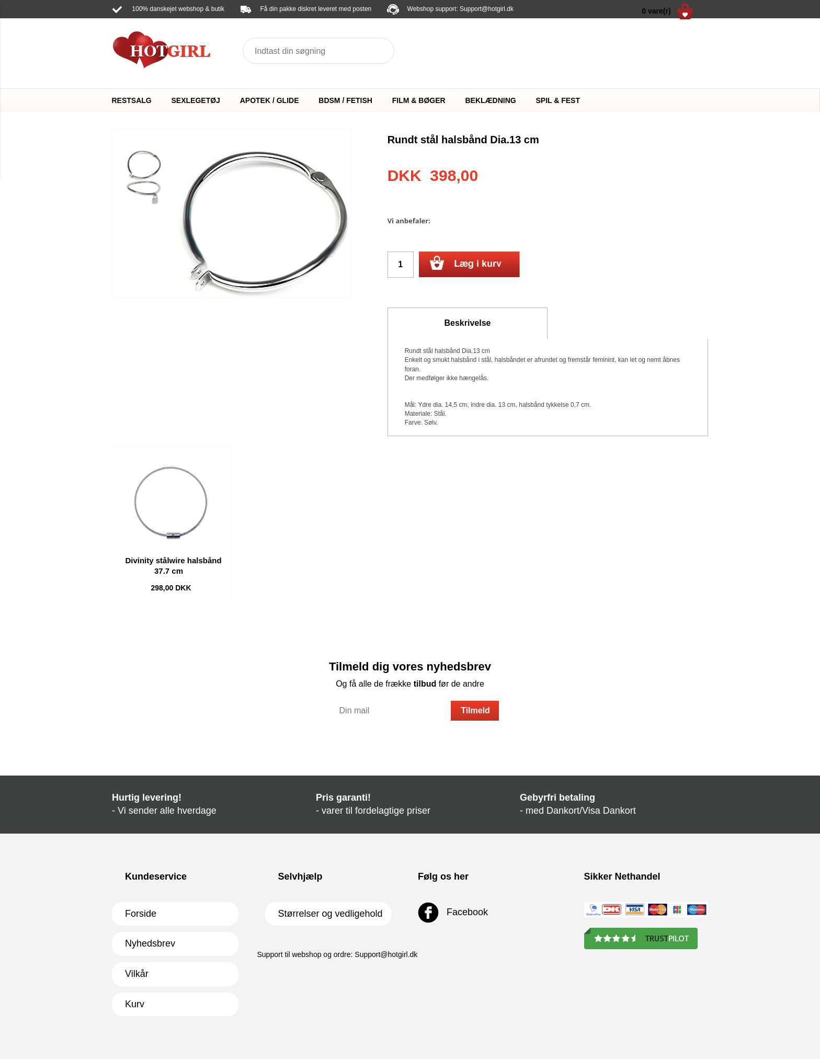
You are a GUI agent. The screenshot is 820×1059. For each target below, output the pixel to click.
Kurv (134, 1004)
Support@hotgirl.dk (487, 9)
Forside (140, 913)
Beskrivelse (468, 322)
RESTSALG (132, 100)
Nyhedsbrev (150, 943)
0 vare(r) (667, 11)
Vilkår (137, 974)
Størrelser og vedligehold (330, 913)
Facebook (453, 912)
